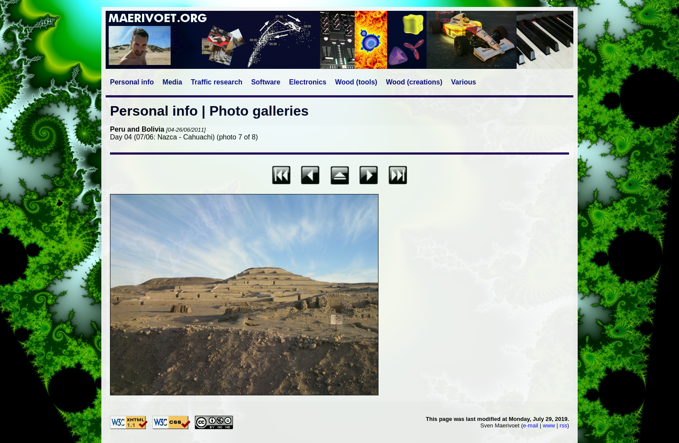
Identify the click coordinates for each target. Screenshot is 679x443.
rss (563, 425)
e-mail (530, 425)
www (549, 425)
